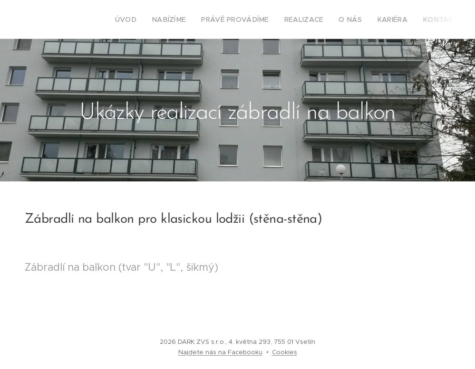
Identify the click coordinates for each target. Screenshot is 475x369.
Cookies (284, 352)
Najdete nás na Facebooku (220, 352)
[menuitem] (149, 19)
